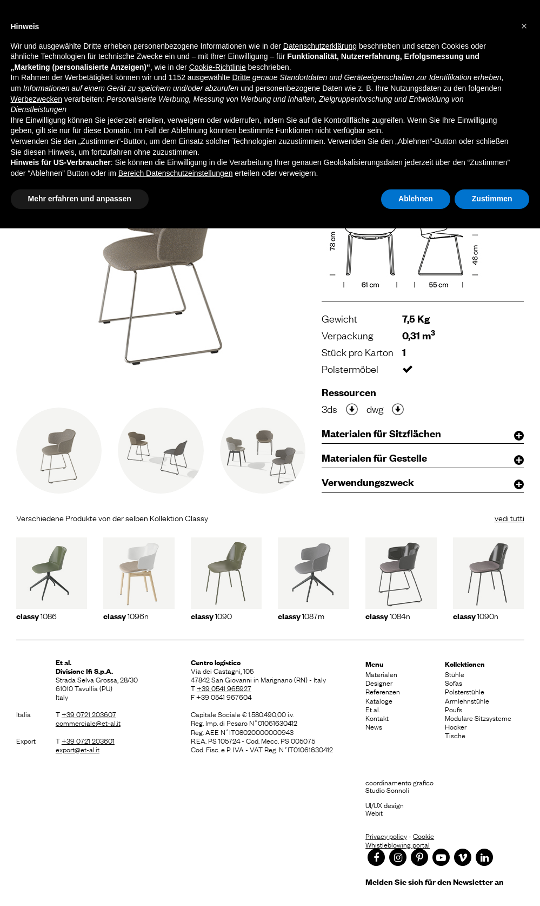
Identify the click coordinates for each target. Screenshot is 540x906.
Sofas (453, 682)
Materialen (381, 673)
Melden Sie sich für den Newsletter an (434, 881)
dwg (374, 408)
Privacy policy (386, 835)
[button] (524, 26)
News (373, 726)
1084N (387, 615)
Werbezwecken (36, 99)
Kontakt (377, 717)
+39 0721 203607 (89, 713)
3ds (329, 408)
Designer (378, 682)
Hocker (455, 726)
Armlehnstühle (467, 700)
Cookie (423, 835)
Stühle (454, 673)
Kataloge (378, 700)
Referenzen (382, 691)
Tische (455, 735)
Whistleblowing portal (397, 844)
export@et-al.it (77, 749)
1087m (301, 615)
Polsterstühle (464, 691)
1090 (211, 615)
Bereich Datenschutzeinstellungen (175, 173)
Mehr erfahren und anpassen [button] (79, 198)
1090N (475, 615)
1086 (36, 615)
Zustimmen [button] (492, 198)
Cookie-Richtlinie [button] (217, 67)
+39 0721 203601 (88, 740)
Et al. (372, 709)
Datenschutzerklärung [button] (320, 46)
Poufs (453, 709)
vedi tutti (509, 517)
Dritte (241, 77)
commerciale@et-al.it (88, 722)
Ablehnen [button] (415, 198)
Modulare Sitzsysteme (478, 717)
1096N (126, 615)
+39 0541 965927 (224, 687)
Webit (374, 812)
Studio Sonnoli (387, 789)
